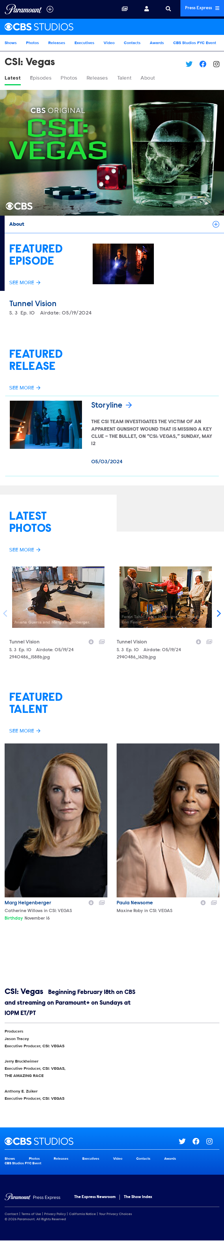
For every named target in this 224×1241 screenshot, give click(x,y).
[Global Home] (23, 9)
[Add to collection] (101, 641)
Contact (11, 1214)
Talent (136, 78)
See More (24, 283)
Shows (11, 42)
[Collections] (120, 9)
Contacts (132, 42)
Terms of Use (31, 1214)
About (163, 78)
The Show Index (138, 1197)
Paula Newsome (135, 903)
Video (109, 42)
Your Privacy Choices (115, 1214)
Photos (32, 42)
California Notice (82, 1214)
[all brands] (50, 9)
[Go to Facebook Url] (199, 1141)
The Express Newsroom (94, 1197)
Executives (84, 42)
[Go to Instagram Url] (212, 1141)
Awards (157, 42)
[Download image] (91, 641)
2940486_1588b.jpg (29, 657)
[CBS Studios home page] (92, 1141)
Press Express (199, 9)
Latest (14, 78)
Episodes (44, 78)
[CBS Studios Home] (112, 27)
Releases (56, 42)
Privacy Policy (55, 1214)
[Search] (163, 9)
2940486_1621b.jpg (136, 657)
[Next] (218, 613)
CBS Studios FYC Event (194, 42)
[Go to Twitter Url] (186, 1141)
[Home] (32, 1197)
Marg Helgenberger (28, 903)
